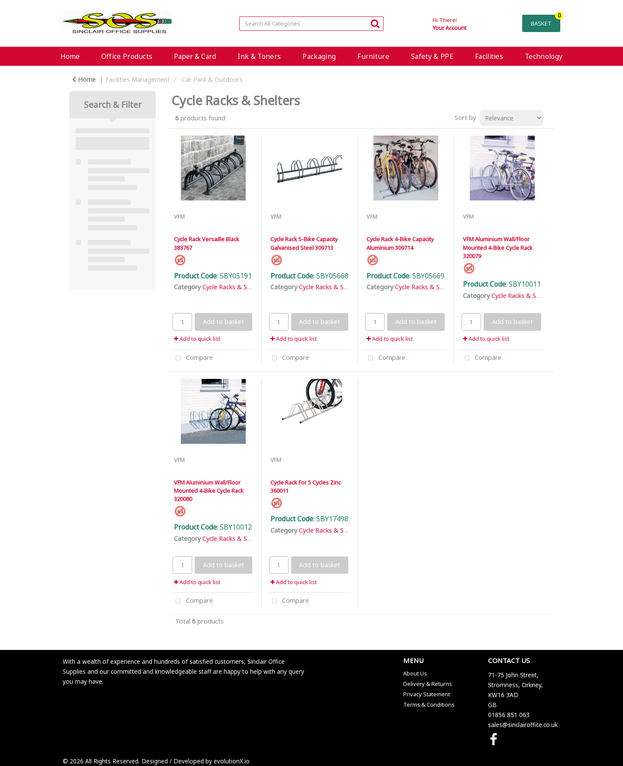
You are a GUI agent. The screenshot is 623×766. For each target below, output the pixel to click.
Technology (543, 56)
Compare (192, 358)
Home (70, 56)
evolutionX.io (232, 761)
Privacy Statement (426, 694)
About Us (415, 673)
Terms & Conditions (429, 704)
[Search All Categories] (311, 23)
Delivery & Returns (427, 684)
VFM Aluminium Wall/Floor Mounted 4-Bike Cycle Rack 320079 (498, 247)
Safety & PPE (432, 56)
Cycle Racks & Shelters (234, 287)
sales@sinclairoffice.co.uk (523, 725)
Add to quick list (197, 339)
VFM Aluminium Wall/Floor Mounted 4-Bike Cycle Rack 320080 (209, 490)
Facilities (489, 56)
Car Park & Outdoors (212, 79)
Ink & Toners (259, 56)
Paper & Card (195, 56)
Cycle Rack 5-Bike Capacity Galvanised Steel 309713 (303, 243)
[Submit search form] (375, 23)
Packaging (319, 56)
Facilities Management (138, 79)
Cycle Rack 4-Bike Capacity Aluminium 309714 (400, 243)
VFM (179, 216)
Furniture (373, 56)
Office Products (127, 56)
